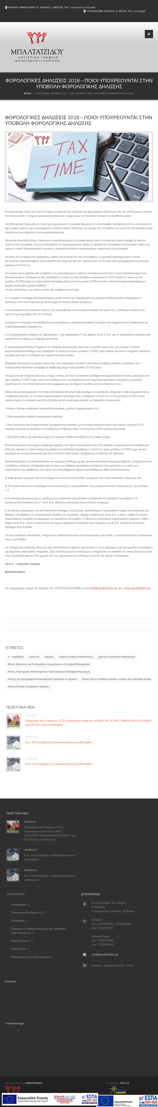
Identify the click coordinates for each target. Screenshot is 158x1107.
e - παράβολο (17, 656)
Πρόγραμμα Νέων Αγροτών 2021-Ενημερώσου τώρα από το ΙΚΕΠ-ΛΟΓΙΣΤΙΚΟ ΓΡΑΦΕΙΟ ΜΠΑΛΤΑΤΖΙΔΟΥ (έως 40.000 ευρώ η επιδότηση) (51, 833)
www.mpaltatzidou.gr (137, 588)
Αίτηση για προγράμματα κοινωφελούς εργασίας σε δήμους (43, 679)
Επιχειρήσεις (20, 904)
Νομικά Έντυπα (22, 940)
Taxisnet (35, 656)
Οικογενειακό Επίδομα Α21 (29, 912)
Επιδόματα (19, 920)
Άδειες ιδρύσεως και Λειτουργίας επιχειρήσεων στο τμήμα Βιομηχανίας (50, 664)
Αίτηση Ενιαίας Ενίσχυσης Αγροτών (30, 686)
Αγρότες (50, 656)
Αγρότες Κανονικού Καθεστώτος (118, 656)
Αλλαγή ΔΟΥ (20, 948)
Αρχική (27, 93)
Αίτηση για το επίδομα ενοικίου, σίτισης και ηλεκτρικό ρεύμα (117, 679)
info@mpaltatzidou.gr (103, 588)
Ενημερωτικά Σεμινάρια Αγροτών (32, 957)
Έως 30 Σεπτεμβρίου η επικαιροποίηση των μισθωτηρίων (60, 742)
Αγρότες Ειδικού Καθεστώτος (77, 656)
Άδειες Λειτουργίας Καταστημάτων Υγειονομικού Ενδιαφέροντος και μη (50, 671)
